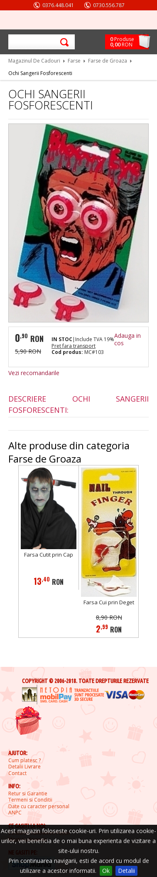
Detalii (126, 871)
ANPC (15, 812)
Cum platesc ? (24, 760)
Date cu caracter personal (38, 806)
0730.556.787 (109, 5)
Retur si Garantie (27, 793)
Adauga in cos (127, 339)
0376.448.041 (58, 5)
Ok (106, 871)
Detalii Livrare (24, 766)
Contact (17, 773)
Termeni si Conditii (30, 800)
